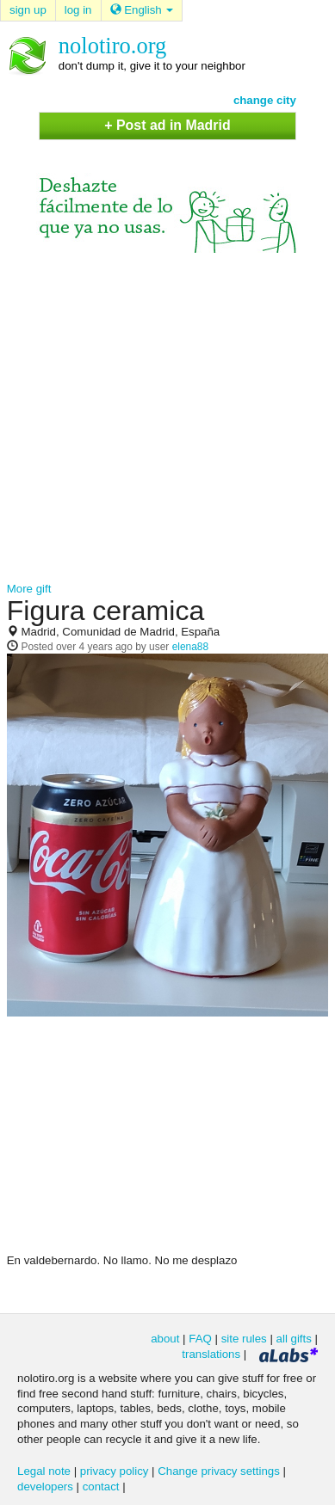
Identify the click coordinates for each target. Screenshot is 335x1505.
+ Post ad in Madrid (167, 125)
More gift (29, 588)
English (142, 9)
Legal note (44, 1471)
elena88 (190, 647)
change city (264, 100)
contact (101, 1486)
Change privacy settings (219, 1471)
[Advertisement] (164, 417)
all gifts (294, 1338)
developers (45, 1486)
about (165, 1338)
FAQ (200, 1338)
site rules (244, 1338)
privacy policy (114, 1471)
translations (211, 1354)
